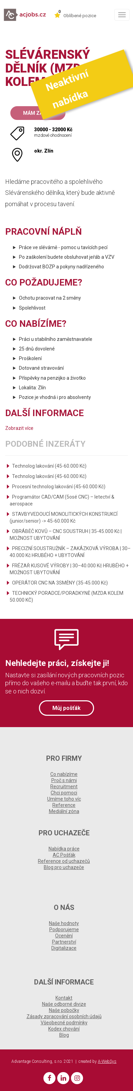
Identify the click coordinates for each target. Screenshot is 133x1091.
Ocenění (64, 935)
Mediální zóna (64, 811)
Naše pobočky (64, 1010)
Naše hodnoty (64, 923)
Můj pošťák (66, 708)
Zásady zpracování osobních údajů (64, 1016)
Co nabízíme (64, 774)
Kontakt (63, 998)
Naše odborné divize (64, 1004)
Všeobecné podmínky (64, 1022)
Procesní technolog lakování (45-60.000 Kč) (58, 486)
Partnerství (64, 942)
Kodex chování (64, 1029)
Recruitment (64, 786)
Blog (64, 1035)
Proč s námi (64, 780)
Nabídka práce (64, 848)
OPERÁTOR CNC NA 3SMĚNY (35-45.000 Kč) (60, 583)
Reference (63, 805)
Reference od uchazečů (64, 861)
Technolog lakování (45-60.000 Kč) (49, 466)
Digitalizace (63, 948)
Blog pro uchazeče (64, 867)
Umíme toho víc (64, 799)
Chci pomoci (64, 792)
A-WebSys (107, 1061)
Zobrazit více (19, 428)
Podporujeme (64, 929)
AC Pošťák (64, 855)
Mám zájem (38, 113)
